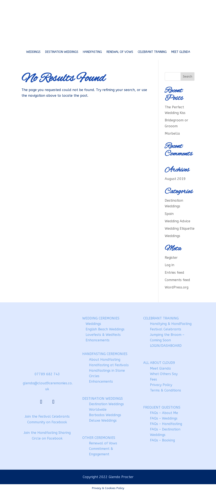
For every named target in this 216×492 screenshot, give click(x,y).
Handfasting (92, 52)
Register (171, 258)
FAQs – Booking (162, 440)
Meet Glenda (180, 52)
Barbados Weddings (105, 415)
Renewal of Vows (120, 52)
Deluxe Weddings (103, 420)
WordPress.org (176, 287)
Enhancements (97, 340)
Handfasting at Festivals (109, 365)
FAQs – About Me (164, 413)
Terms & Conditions (165, 390)
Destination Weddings (61, 52)
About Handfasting (104, 360)
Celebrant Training (152, 52)
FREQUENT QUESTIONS (161, 407)
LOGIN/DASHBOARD (166, 346)
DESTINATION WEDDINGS (102, 399)
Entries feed (174, 273)
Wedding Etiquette (179, 229)
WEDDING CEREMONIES (100, 318)
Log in (169, 265)
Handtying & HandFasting (171, 324)
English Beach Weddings (105, 329)
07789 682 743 (47, 374)
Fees (153, 379)
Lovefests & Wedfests (103, 335)
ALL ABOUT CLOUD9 (159, 363)
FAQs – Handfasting (166, 424)
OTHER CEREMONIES (98, 438)
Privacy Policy (161, 385)
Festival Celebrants (165, 329)
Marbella (172, 133)
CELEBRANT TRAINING (161, 318)
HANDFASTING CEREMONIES (104, 354)
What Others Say (164, 374)
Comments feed (177, 280)
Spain (169, 214)
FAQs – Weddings (163, 418)
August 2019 (175, 179)
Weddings (33, 52)
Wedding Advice (177, 221)
